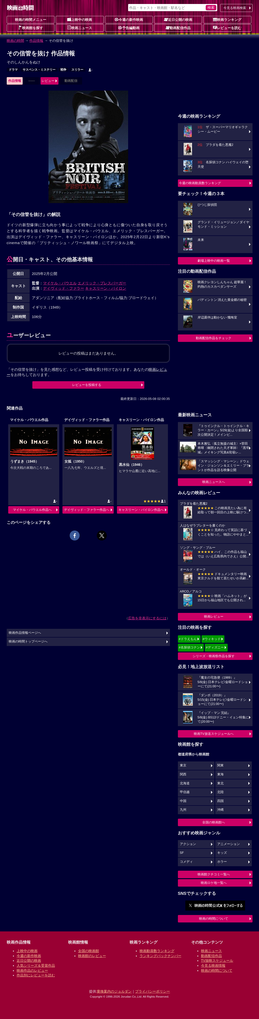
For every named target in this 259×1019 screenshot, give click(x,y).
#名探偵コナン (189, 647)
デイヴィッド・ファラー (63, 288)
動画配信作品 (178, 27)
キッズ (222, 853)
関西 (183, 774)
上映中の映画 (79, 19)
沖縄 (220, 809)
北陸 (220, 792)
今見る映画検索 (234, 8)
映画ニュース (79, 27)
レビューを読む (227, 27)
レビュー (48, 81)
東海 (220, 774)
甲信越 (185, 792)
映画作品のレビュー (32, 970)
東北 (220, 783)
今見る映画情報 (213, 965)
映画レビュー (213, 616)
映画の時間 (15, 41)
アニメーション (228, 844)
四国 (220, 801)
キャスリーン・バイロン (105, 288)
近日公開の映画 (178, 19)
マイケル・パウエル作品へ (32, 510)
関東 (220, 765)
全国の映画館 (88, 951)
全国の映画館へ (213, 822)
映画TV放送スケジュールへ (214, 734)
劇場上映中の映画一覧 (214, 261)
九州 (183, 809)
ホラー (222, 861)
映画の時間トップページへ (28, 641)
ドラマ (13, 69)
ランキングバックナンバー (160, 956)
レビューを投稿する (86, 385)
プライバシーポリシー (152, 991)
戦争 (63, 69)
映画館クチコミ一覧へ (214, 874)
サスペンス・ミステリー (39, 69)
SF (182, 853)
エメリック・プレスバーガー (102, 283)
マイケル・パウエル (60, 283)
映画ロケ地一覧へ (214, 883)
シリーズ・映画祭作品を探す (214, 656)
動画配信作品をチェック (213, 338)
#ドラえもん (188, 639)
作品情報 (36, 41)
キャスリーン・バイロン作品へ (141, 510)
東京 (183, 765)
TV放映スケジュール (217, 961)
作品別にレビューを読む (36, 975)
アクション (188, 844)
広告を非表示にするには (147, 618)
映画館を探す (30, 27)
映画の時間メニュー (30, 20)
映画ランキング (227, 19)
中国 (183, 801)
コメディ (186, 861)
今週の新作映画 (129, 19)
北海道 (185, 783)
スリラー (77, 69)
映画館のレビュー (92, 956)
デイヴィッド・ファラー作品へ (86, 510)
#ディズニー (215, 647)
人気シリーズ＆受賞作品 (36, 965)
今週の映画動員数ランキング (200, 183)
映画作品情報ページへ (25, 633)
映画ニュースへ (213, 482)
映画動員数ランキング (157, 951)
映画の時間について (213, 918)
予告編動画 (129, 27)
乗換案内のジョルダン (114, 991)
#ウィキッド (211, 639)
